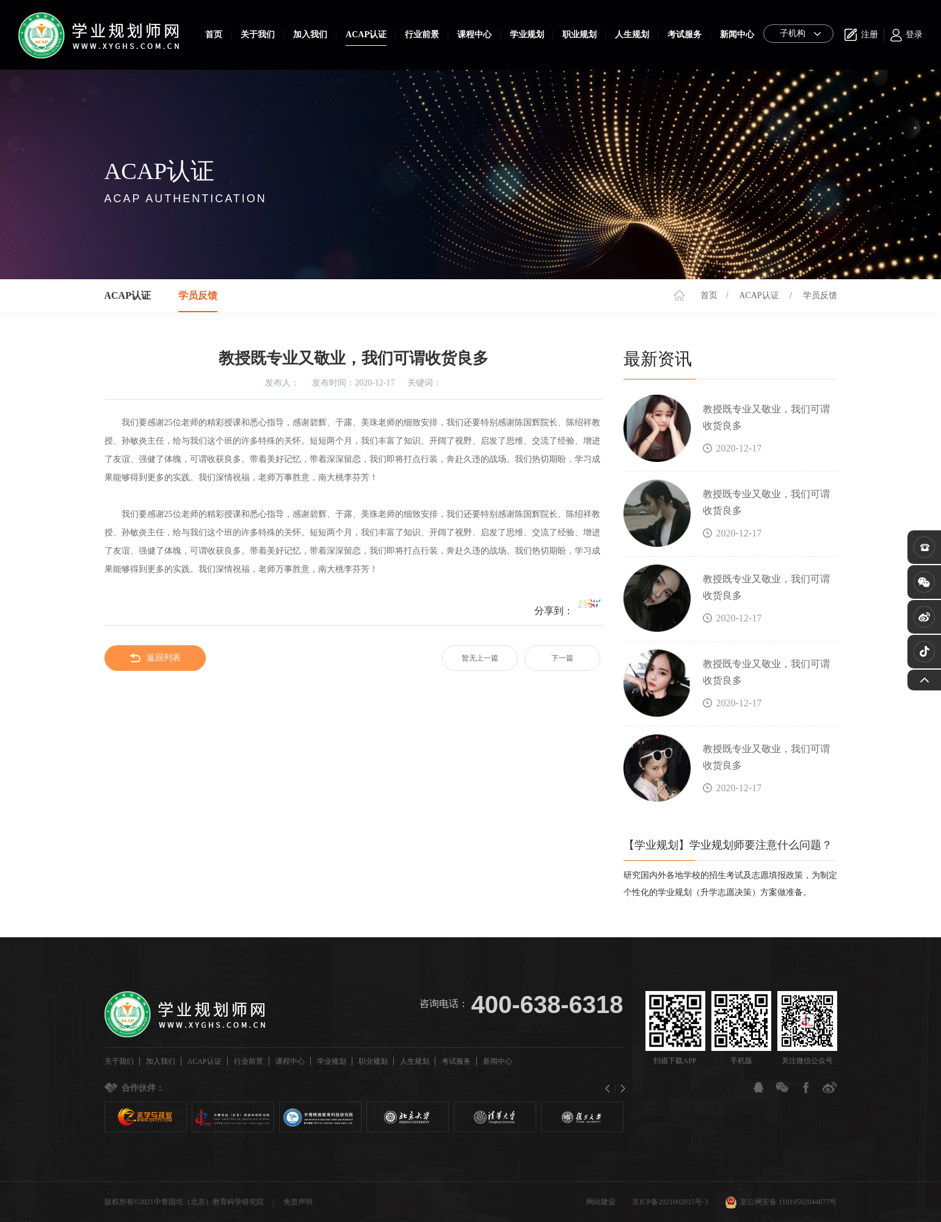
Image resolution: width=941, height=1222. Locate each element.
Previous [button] (610, 1089)
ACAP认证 (366, 34)
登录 (914, 34)
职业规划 (579, 34)
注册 (869, 34)
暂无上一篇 (480, 658)
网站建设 (601, 1202)
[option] (145, 1117)
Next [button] (620, 1089)
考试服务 (684, 34)
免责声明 (298, 1202)
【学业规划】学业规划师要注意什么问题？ (727, 845)
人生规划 (632, 34)
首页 (213, 34)
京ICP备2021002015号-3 (670, 1202)
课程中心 (474, 34)
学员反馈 (820, 295)
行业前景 (422, 34)
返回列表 (155, 657)
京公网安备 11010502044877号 (781, 1202)
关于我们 (258, 34)
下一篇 (562, 658)
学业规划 (527, 34)
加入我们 (310, 34)
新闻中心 (737, 34)
